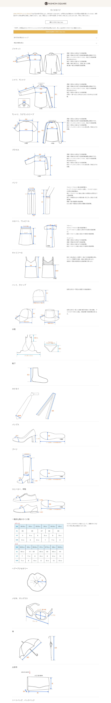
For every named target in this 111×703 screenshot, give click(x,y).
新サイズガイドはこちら (56, 22)
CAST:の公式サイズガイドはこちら (55, 32)
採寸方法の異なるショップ (21, 37)
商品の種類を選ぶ (19, 42)
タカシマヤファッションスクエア (22, 13)
